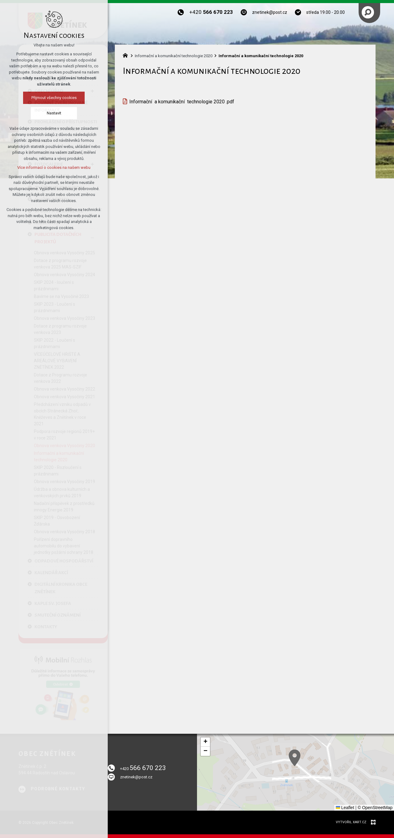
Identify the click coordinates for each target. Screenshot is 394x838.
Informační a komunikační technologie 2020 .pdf (181, 102)
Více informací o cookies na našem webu (52, 167)
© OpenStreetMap (375, 807)
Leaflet (345, 807)
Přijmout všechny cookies (52, 97)
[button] (342, 786)
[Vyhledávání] (368, 12)
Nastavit (53, 113)
